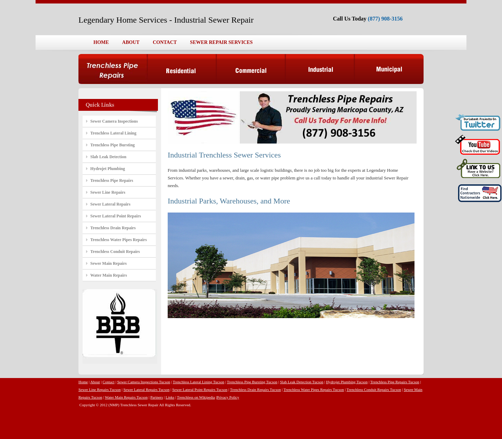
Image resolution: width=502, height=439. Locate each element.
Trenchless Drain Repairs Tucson (255, 389)
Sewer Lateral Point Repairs (115, 216)
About (95, 382)
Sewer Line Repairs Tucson (99, 389)
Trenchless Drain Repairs (113, 227)
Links (170, 397)
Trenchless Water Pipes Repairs (118, 239)
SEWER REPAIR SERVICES (221, 42)
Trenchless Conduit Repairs (115, 251)
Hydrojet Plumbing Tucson (346, 382)
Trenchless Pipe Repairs (111, 180)
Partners (156, 397)
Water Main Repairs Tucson (126, 397)
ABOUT (130, 42)
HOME (101, 42)
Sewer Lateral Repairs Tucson (146, 389)
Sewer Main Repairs (108, 263)
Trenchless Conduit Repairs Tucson (374, 389)
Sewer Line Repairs (107, 192)
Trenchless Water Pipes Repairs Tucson (313, 389)
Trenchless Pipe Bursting (112, 145)
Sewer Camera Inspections (114, 121)
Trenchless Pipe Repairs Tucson (394, 382)
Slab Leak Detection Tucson (301, 382)
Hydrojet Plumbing (107, 168)
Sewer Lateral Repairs (110, 204)
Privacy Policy (227, 397)
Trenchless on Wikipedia (196, 397)
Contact (108, 382)
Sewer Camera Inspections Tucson (143, 382)
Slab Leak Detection (108, 156)
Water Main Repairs (108, 275)
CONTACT (165, 42)
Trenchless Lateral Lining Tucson (198, 382)
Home (83, 382)
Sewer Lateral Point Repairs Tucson (199, 389)
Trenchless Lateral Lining (113, 133)
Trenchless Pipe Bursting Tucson (252, 382)
